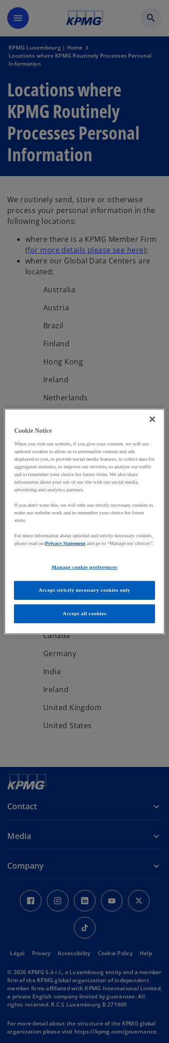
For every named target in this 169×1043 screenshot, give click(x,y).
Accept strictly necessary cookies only (85, 590)
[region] (84, 521)
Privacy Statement (65, 543)
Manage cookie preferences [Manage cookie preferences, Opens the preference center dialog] (85, 567)
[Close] (152, 419)
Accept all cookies (84, 613)
